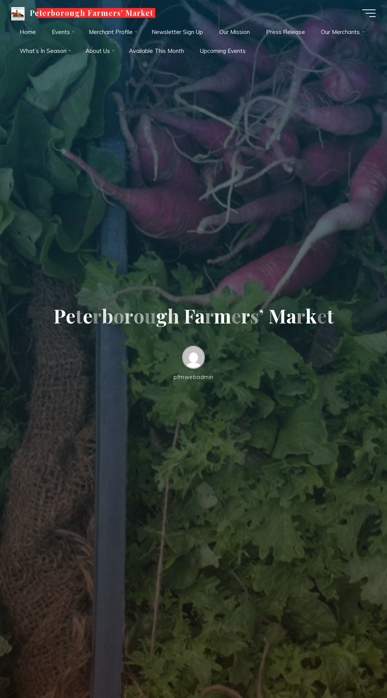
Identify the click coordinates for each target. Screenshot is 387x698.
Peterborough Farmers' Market (91, 13)
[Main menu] (369, 13)
